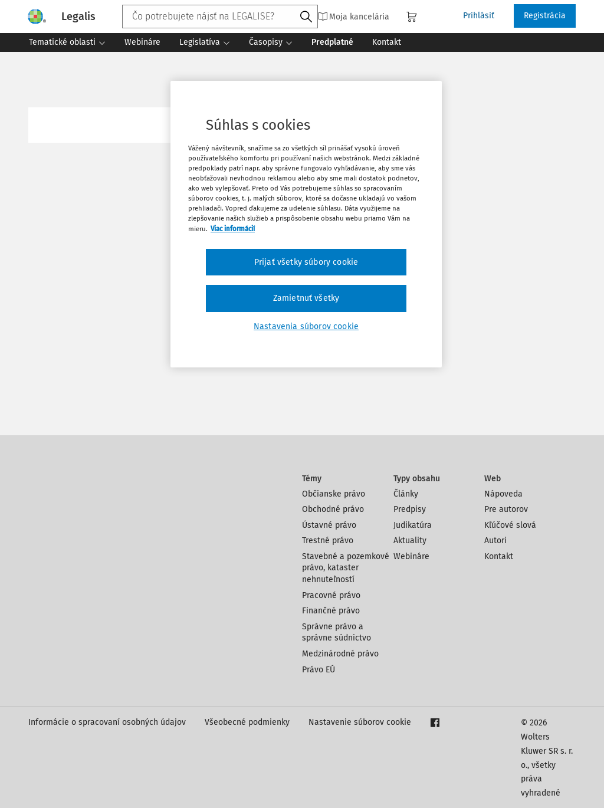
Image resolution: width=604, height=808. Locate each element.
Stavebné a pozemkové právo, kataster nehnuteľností (345, 567)
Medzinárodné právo (340, 654)
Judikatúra (412, 525)
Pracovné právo (331, 595)
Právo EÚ (318, 670)
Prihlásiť (478, 16)
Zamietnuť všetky (306, 298)
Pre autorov (506, 509)
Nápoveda (503, 494)
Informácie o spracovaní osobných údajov (107, 722)
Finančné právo (331, 611)
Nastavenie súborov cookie (359, 722)
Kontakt (498, 556)
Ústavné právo (329, 525)
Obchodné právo (333, 509)
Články (405, 494)
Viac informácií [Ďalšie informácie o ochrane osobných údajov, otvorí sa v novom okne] (233, 229)
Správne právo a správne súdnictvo (336, 632)
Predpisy (409, 509)
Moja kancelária (353, 16)
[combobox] (220, 16)
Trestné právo (327, 541)
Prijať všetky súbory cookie (306, 262)
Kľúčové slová (510, 525)
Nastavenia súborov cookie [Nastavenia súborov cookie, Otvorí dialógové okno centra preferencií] (306, 326)
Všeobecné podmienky (247, 722)
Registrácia (545, 16)
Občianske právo (333, 494)
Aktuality (409, 541)
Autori (495, 541)
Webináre (411, 556)
